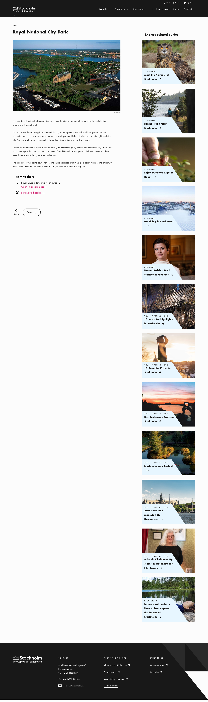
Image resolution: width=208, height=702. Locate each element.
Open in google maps (34, 189)
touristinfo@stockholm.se (73, 688)
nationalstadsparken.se (33, 195)
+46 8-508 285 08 (71, 681)
